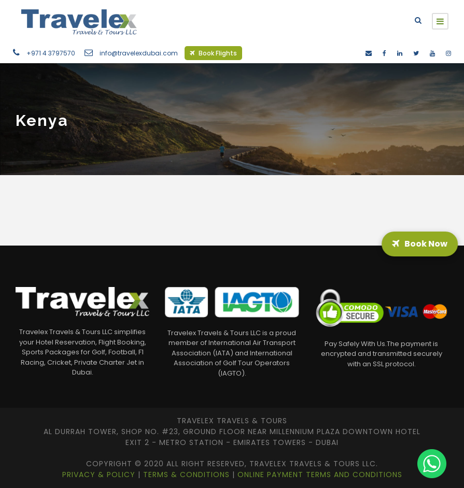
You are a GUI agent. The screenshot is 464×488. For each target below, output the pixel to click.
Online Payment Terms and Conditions (319, 474)
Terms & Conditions (187, 474)
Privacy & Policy (100, 474)
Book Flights (213, 53)
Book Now (418, 244)
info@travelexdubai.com (139, 53)
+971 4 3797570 (50, 53)
